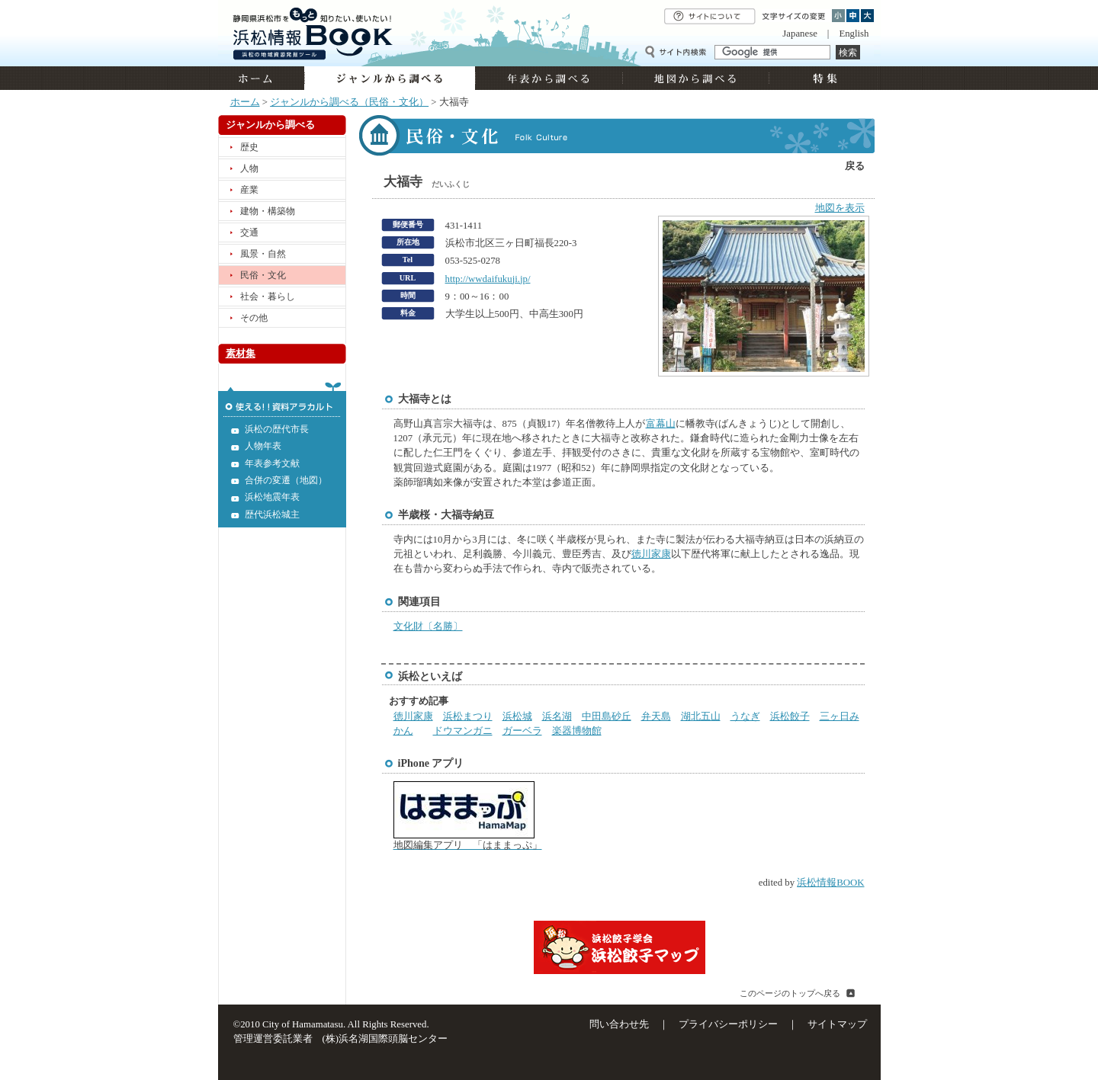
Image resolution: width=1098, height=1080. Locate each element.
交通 (249, 232)
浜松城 (517, 716)
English (853, 33)
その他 (254, 317)
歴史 (249, 147)
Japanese (799, 33)
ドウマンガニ (463, 731)
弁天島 (656, 716)
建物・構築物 (267, 211)
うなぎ (745, 716)
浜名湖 (557, 716)
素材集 (240, 353)
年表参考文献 (272, 463)
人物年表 (263, 445)
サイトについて (710, 16)
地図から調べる (695, 78)
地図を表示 (840, 208)
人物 (249, 168)
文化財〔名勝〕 (428, 626)
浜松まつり (468, 716)
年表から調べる (548, 78)
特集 (823, 78)
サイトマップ (837, 1024)
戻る (855, 166)
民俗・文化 (263, 275)
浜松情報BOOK (830, 882)
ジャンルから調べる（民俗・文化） (349, 102)
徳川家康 (651, 554)
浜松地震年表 (272, 497)
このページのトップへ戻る (790, 993)
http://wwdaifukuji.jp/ (488, 279)
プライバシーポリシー (728, 1024)
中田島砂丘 (606, 716)
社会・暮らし (267, 296)
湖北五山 (701, 716)
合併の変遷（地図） (286, 480)
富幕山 (661, 423)
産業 (249, 189)
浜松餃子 (790, 716)
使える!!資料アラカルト (282, 399)
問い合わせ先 (619, 1024)
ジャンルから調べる (389, 78)
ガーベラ (522, 731)
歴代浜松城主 (272, 514)
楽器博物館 (577, 731)
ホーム (261, 78)
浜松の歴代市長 (277, 429)
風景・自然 (263, 253)
